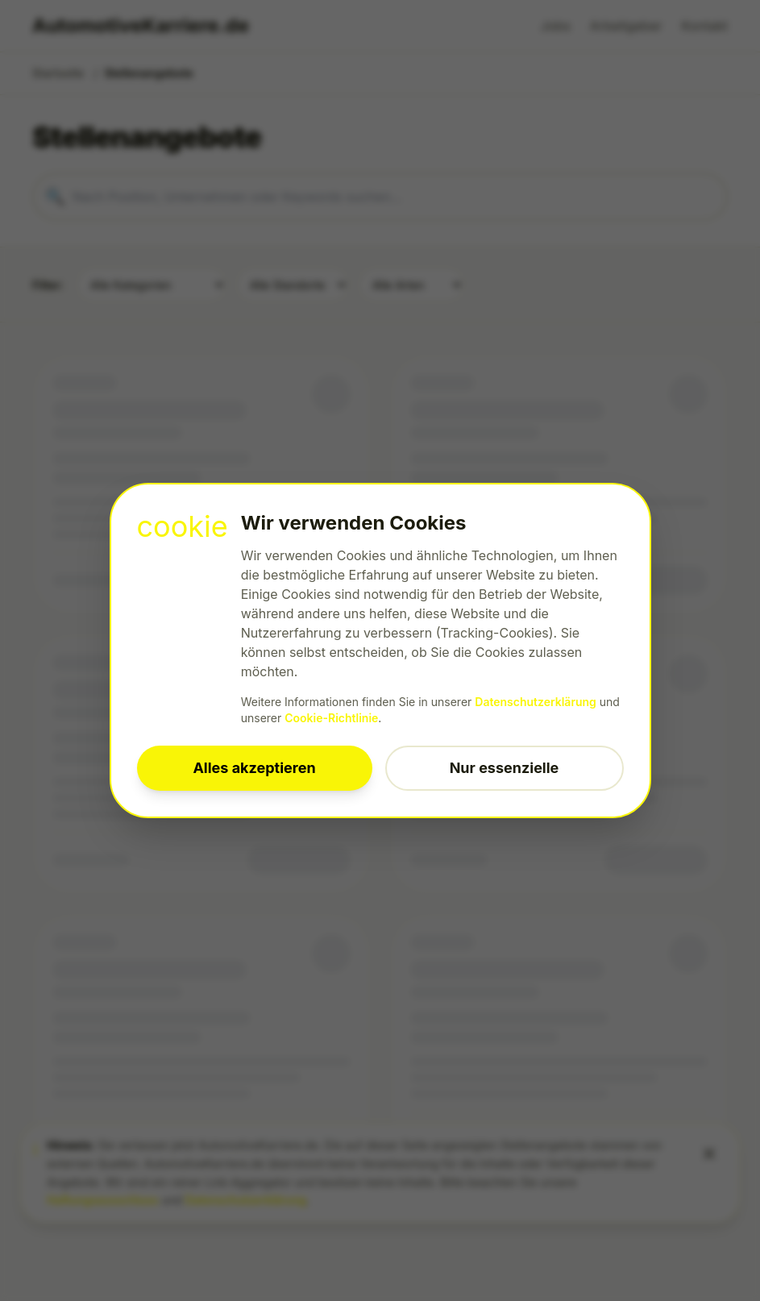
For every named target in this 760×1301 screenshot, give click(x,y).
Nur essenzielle (504, 767)
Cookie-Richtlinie (331, 718)
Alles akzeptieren (254, 767)
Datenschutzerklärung (535, 702)
